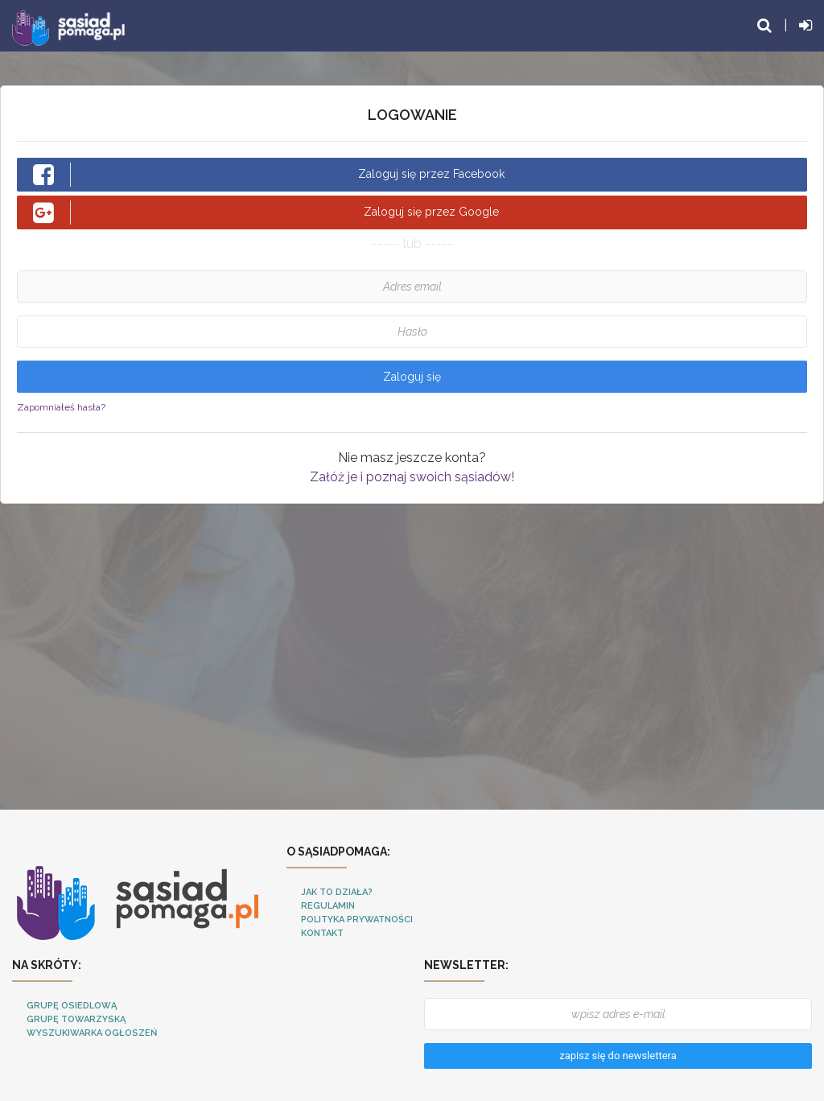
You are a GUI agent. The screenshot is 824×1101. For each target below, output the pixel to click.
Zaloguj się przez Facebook (269, 175)
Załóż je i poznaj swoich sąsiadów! (412, 477)
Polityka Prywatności (357, 919)
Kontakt (322, 933)
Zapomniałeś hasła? (61, 407)
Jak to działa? (337, 892)
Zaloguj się (412, 376)
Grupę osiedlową (72, 1005)
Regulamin (328, 906)
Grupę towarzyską (76, 1019)
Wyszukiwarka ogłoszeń (92, 1033)
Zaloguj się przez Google (266, 212)
